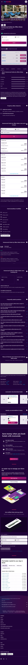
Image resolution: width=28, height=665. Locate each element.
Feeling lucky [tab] (19, 565)
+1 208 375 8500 (4, 31)
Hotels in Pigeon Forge (6, 587)
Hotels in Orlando (5, 581)
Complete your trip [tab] (6, 568)
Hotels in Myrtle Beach (6, 582)
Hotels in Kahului (5, 579)
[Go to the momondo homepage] (7, 1)
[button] (2, 1)
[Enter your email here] (14, 543)
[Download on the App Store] (10, 654)
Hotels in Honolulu (5, 576)
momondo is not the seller (14, 602)
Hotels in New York (5, 573)
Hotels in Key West (5, 578)
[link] (13, 423)
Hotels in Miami (4, 584)
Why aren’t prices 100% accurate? (14, 606)
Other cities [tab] (5, 565)
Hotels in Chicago (5, 585)
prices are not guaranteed (6, 599)
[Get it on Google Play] (3, 654)
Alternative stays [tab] (12, 565)
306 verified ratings (12, 33)
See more (25, 414)
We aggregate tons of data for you (14, 604)
